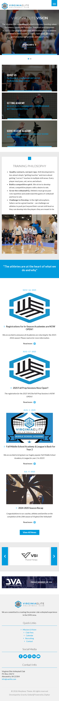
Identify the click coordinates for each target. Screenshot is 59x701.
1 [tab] (28, 58)
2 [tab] (30, 58)
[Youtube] (38, 656)
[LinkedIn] (34, 656)
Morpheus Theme (25, 691)
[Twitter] (25, 656)
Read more (29, 343)
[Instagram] (30, 656)
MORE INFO (29, 45)
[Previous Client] (5, 556)
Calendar (29, 635)
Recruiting (29, 638)
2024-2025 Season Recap (29, 508)
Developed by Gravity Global (21, 695)
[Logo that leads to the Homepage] (29, 604)
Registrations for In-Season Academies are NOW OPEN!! (29, 328)
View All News (29, 532)
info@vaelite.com (9, 679)
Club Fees (29, 632)
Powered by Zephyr (42, 695)
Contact (29, 641)
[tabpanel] (29, 32)
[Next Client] (54, 556)
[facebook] (21, 656)
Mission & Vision (29, 630)
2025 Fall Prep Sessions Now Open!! (29, 388)
